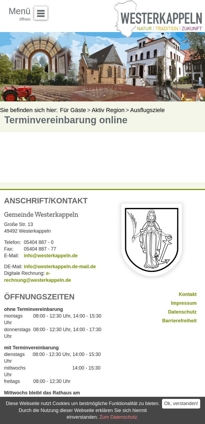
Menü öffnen (42, 11)
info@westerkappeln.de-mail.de (60, 266)
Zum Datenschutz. (119, 417)
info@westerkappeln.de (51, 255)
